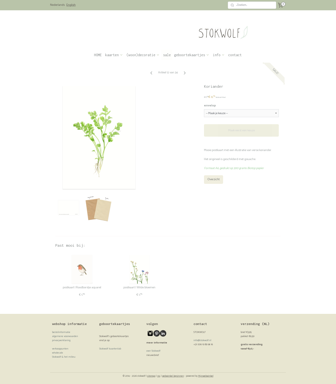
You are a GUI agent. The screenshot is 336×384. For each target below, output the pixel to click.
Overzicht (213, 179)
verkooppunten (60, 349)
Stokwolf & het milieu (63, 357)
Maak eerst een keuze (241, 130)
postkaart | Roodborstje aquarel (82, 288)
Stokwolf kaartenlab (110, 349)
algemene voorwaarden (65, 336)
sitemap (151, 376)
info (219, 55)
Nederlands (57, 5)
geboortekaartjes (191, 55)
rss (158, 376)
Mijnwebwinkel (205, 376)
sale (167, 55)
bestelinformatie (61, 332)
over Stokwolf (153, 351)
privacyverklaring (61, 340)
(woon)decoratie (143, 55)
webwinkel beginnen (173, 376)
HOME (98, 55)
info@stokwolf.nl (202, 340)
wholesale (57, 353)
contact (235, 55)
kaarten (114, 55)
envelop (210, 105)
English (71, 5)
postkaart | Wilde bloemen (139, 288)
